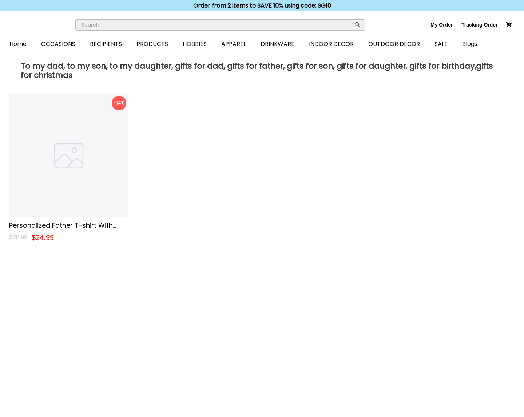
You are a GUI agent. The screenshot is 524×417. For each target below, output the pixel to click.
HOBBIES (195, 44)
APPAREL (233, 44)
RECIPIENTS (106, 44)
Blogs (469, 44)
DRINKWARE (277, 44)
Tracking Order (479, 25)
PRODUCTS (152, 44)
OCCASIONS (58, 44)
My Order (441, 25)
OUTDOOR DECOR (394, 44)
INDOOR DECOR (331, 44)
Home (18, 44)
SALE (441, 44)
